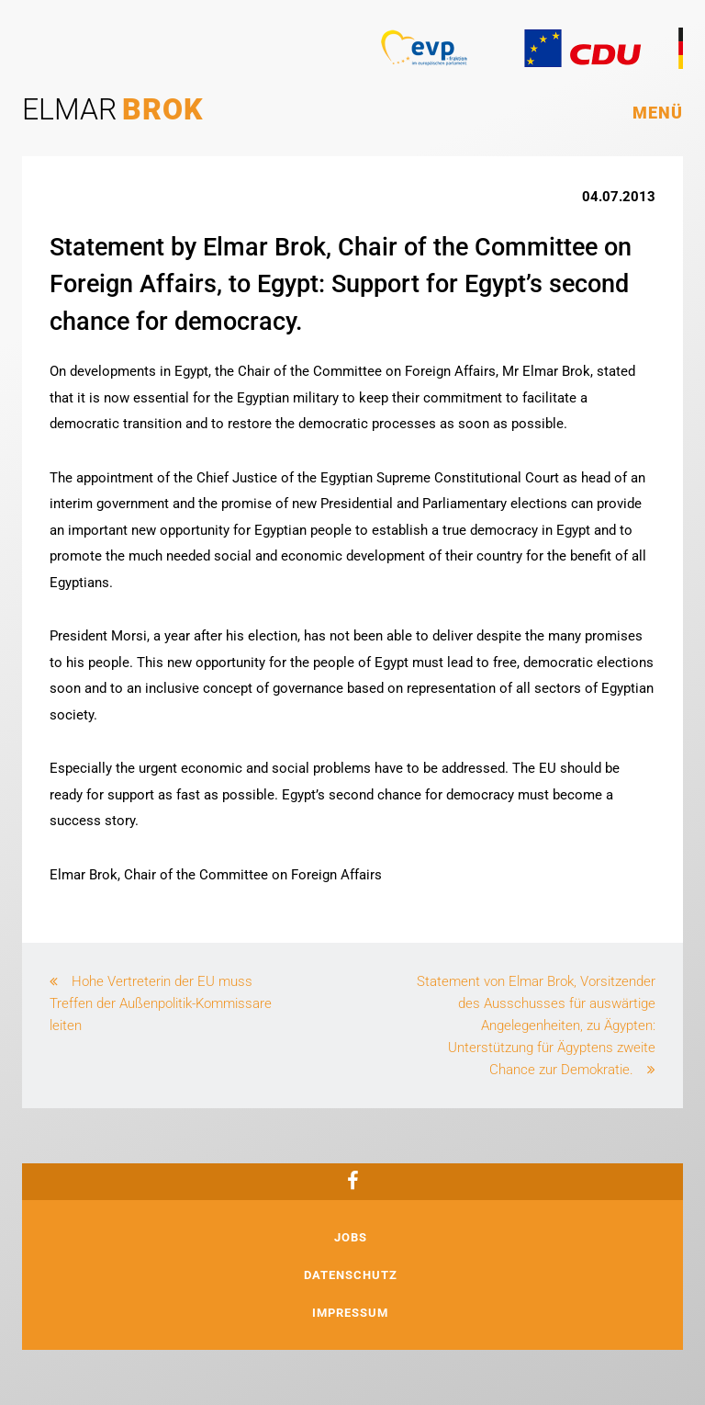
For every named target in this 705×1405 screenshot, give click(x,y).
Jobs (350, 1237)
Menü (657, 112)
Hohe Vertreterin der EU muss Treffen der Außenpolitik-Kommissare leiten (161, 1003)
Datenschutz (350, 1275)
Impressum (350, 1313)
